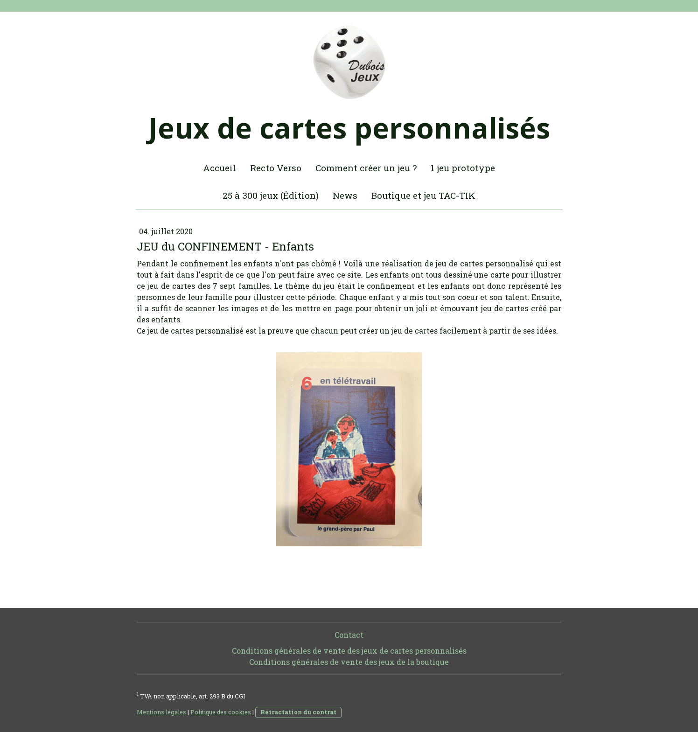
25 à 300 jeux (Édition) (271, 195)
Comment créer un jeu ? (366, 168)
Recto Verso (275, 168)
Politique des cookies (220, 712)
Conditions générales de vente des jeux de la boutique (349, 662)
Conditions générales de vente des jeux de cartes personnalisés (349, 650)
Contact (349, 635)
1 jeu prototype (463, 168)
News (345, 195)
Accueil (219, 168)
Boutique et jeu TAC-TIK (423, 195)
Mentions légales (161, 712)
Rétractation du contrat (298, 712)
